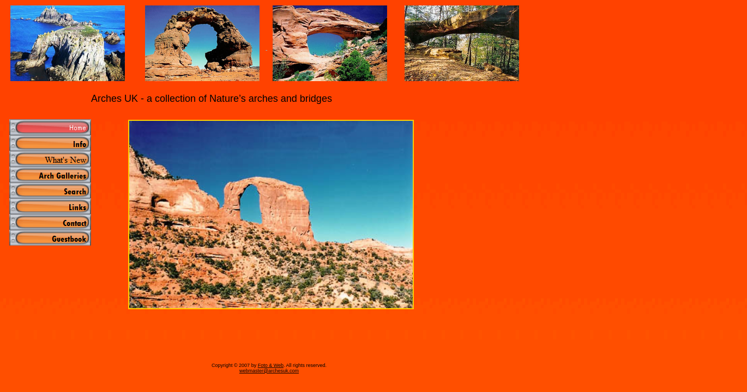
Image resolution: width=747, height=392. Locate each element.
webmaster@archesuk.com (269, 370)
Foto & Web (271, 365)
